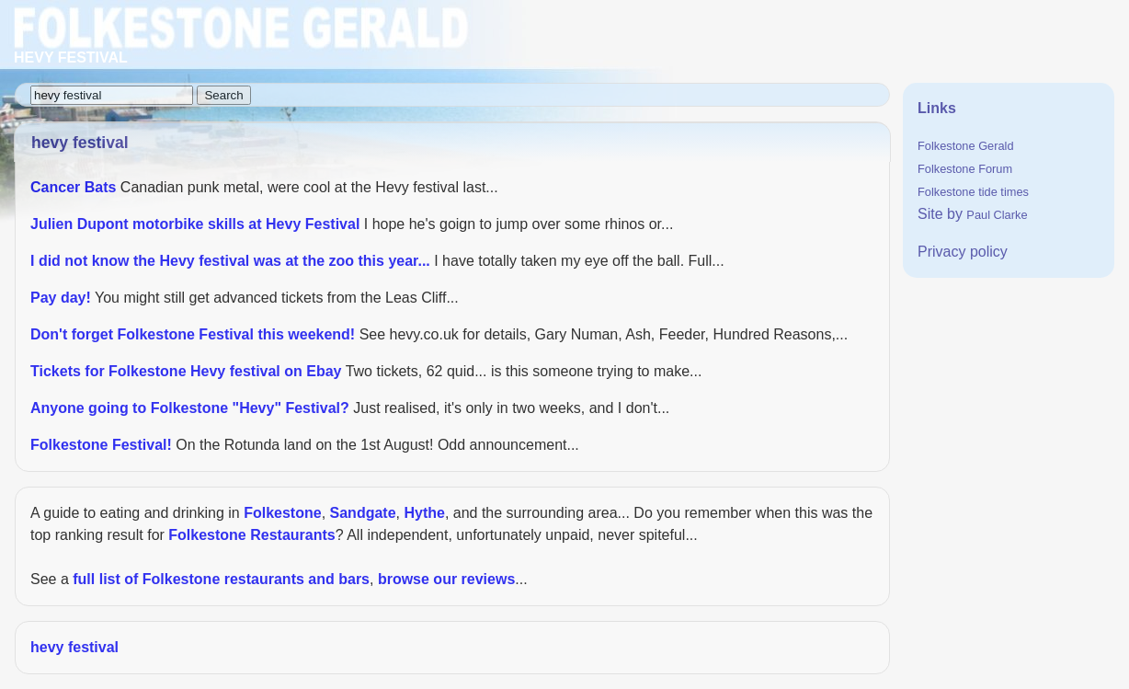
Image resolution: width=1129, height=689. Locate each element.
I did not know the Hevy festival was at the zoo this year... (230, 261)
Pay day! (60, 297)
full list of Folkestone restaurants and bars (221, 579)
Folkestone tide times (973, 192)
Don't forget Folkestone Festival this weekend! (192, 334)
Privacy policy (963, 251)
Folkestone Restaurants (251, 535)
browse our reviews (446, 579)
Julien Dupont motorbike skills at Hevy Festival (194, 224)
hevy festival (74, 647)
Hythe (424, 513)
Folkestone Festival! (101, 445)
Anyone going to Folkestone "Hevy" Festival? (189, 408)
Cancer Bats (73, 187)
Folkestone (282, 513)
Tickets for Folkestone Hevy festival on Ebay (186, 371)
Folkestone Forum (965, 169)
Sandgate (363, 513)
